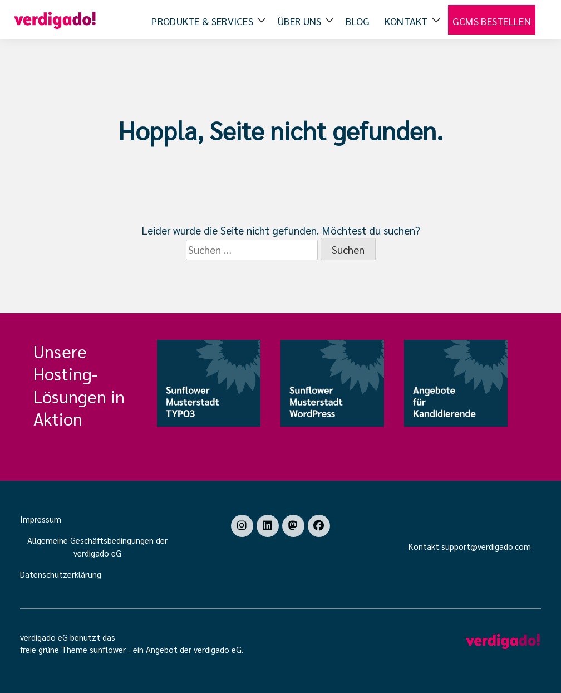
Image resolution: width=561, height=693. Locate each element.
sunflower (108, 649)
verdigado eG (218, 649)
